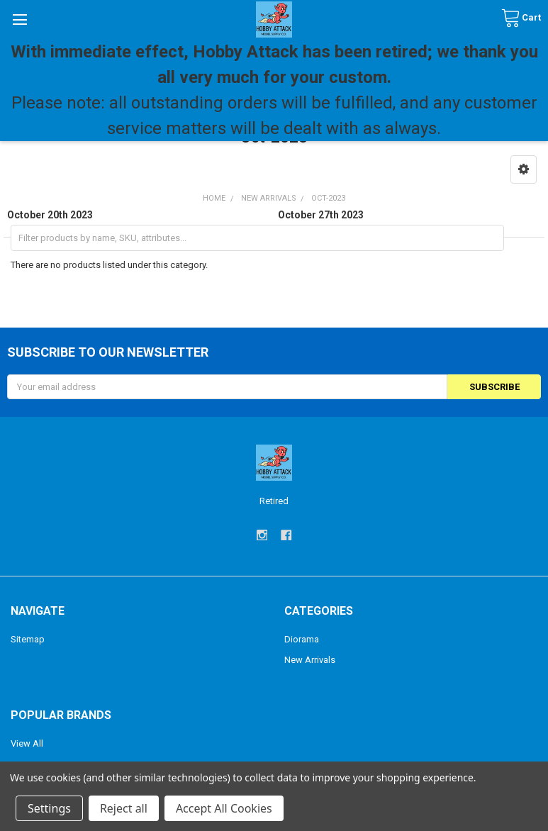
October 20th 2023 (50, 215)
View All (27, 743)
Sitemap (28, 639)
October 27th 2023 (321, 215)
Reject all (123, 808)
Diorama (301, 639)
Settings (49, 808)
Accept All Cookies (224, 808)
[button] (523, 169)
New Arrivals (309, 659)
